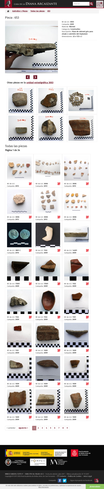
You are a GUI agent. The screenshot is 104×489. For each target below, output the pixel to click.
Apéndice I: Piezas (20, 11)
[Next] (23, 428)
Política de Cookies (75, 476)
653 (48, 11)
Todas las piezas (37, 11)
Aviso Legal (88, 476)
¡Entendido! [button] (95, 486)
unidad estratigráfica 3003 (39, 82)
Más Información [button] (43, 487)
